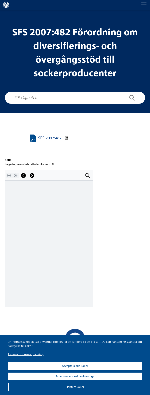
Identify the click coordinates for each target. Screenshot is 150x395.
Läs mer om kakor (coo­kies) (26, 354)
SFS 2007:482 (50, 138)
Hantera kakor (75, 387)
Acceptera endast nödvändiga (75, 376)
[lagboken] (6, 5)
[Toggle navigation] (144, 5)
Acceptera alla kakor (75, 366)
